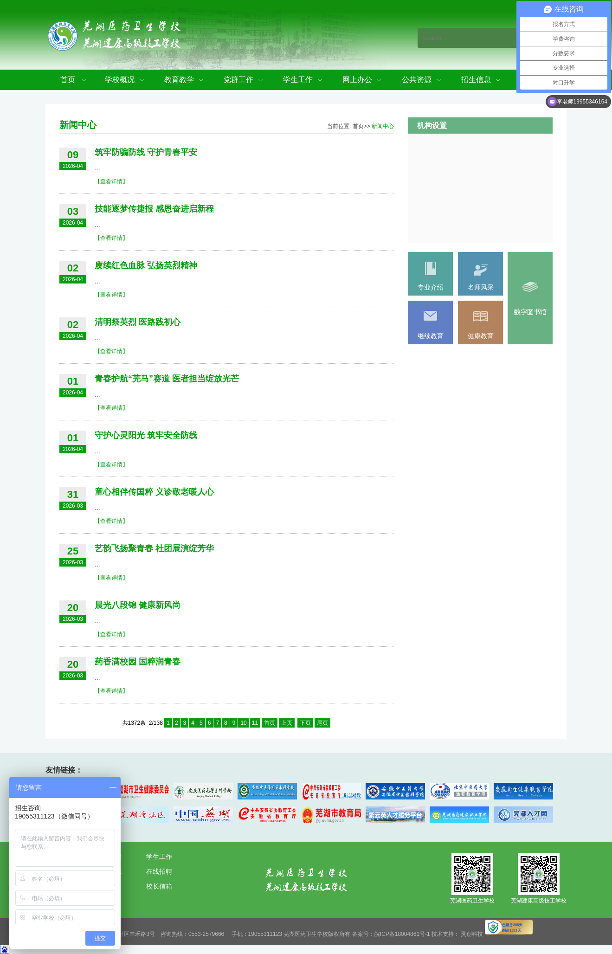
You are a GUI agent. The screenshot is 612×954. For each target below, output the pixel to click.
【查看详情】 (111, 181)
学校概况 (120, 80)
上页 (286, 723)
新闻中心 (383, 126)
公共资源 (417, 80)
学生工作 (298, 80)
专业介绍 (431, 287)
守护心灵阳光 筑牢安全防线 (146, 435)
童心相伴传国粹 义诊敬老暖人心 (154, 491)
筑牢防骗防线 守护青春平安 (146, 152)
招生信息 (476, 80)
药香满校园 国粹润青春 (137, 661)
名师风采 (481, 287)
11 (255, 723)
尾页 (322, 723)
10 (243, 723)
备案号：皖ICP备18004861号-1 (391, 934)
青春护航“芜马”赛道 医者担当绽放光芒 (167, 378)
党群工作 (238, 80)
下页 (305, 723)
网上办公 (357, 80)
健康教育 (481, 336)
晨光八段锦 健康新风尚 (137, 605)
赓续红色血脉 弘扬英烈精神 (146, 265)
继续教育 (431, 336)
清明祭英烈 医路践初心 (137, 322)
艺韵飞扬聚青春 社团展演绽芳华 (154, 548)
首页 (67, 80)
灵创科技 (472, 934)
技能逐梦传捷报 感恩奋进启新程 (154, 208)
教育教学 (179, 80)
